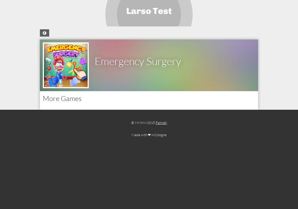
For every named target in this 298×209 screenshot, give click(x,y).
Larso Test (149, 11)
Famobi (161, 122)
